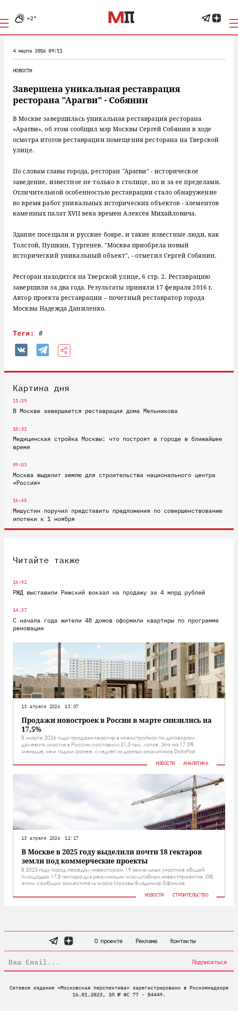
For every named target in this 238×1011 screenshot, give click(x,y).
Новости (22, 70)
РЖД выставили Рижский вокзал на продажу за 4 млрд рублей (109, 592)
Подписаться (209, 962)
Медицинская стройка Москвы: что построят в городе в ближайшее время (117, 442)
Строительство (190, 894)
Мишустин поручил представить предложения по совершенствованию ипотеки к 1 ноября (117, 514)
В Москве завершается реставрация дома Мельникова (95, 411)
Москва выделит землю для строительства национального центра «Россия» (114, 479)
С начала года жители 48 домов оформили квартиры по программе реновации (116, 624)
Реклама (146, 941)
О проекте (108, 941)
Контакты (182, 941)
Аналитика (195, 763)
